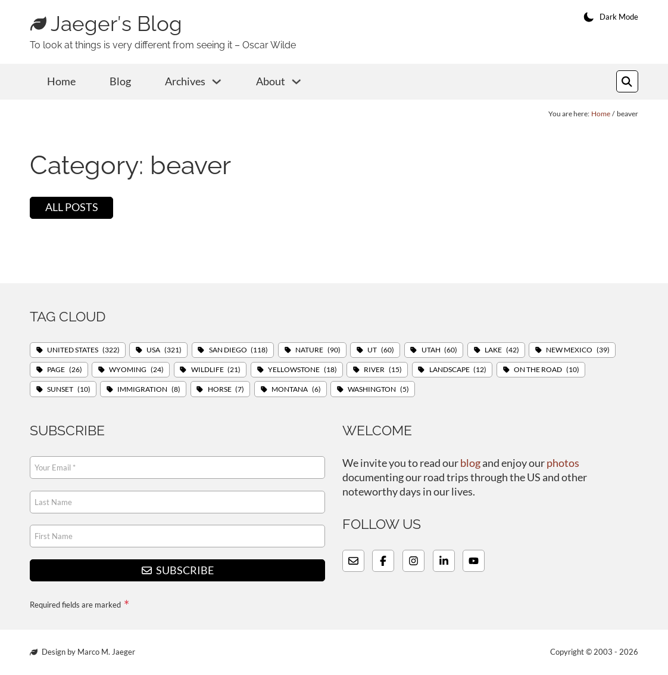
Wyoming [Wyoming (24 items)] (136, 368)
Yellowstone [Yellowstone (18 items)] (302, 368)
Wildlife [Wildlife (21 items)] (216, 368)
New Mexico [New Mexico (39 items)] (578, 349)
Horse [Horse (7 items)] (226, 388)
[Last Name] (177, 502)
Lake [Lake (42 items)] (502, 349)
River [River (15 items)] (383, 368)
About (270, 81)
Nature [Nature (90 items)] (318, 349)
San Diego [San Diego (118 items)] (239, 349)
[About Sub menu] (296, 81)
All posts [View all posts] (71, 207)
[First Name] (177, 536)
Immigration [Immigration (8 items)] (148, 388)
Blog (120, 81)
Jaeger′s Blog (116, 24)
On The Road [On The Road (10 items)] (546, 368)
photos (563, 463)
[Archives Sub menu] (216, 81)
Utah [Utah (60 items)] (440, 349)
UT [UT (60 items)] (380, 349)
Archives (185, 81)
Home (61, 81)
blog (470, 463)
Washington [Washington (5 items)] (378, 388)
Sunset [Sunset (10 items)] (68, 388)
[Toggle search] (627, 81)
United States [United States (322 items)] (83, 349)
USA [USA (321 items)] (164, 349)
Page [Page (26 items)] (64, 368)
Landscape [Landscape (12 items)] (458, 368)
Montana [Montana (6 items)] (296, 388)
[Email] (177, 467)
